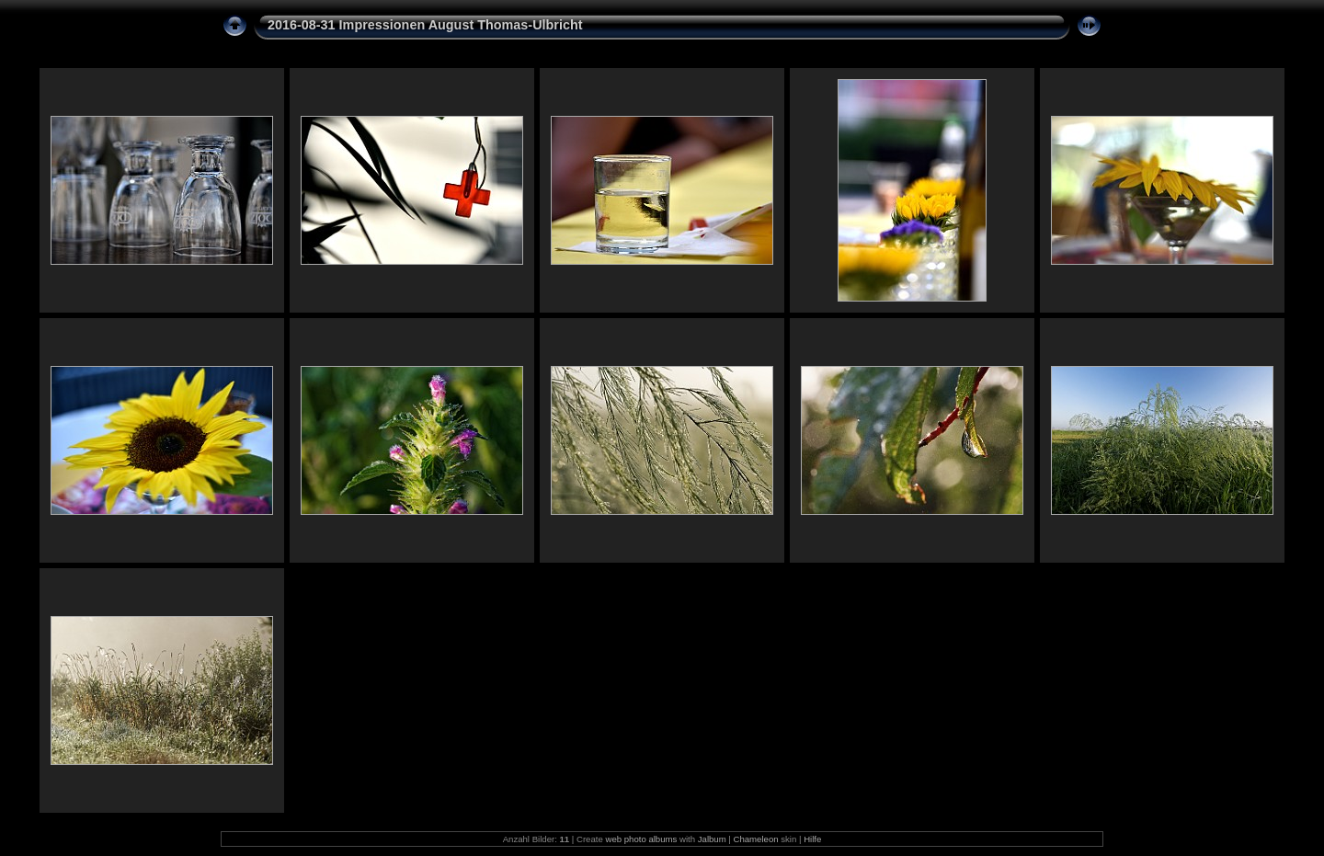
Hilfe (812, 839)
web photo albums (641, 839)
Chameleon (756, 839)
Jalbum (712, 839)
